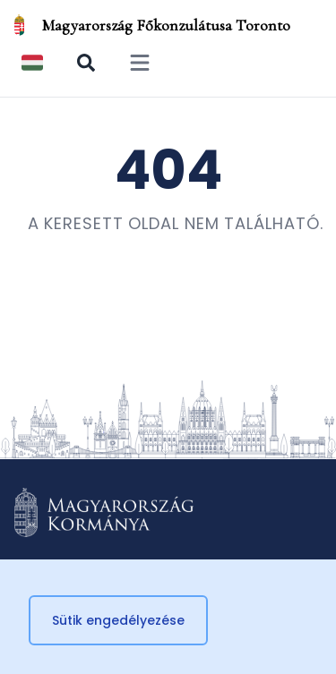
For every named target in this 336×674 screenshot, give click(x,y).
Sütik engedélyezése (118, 620)
